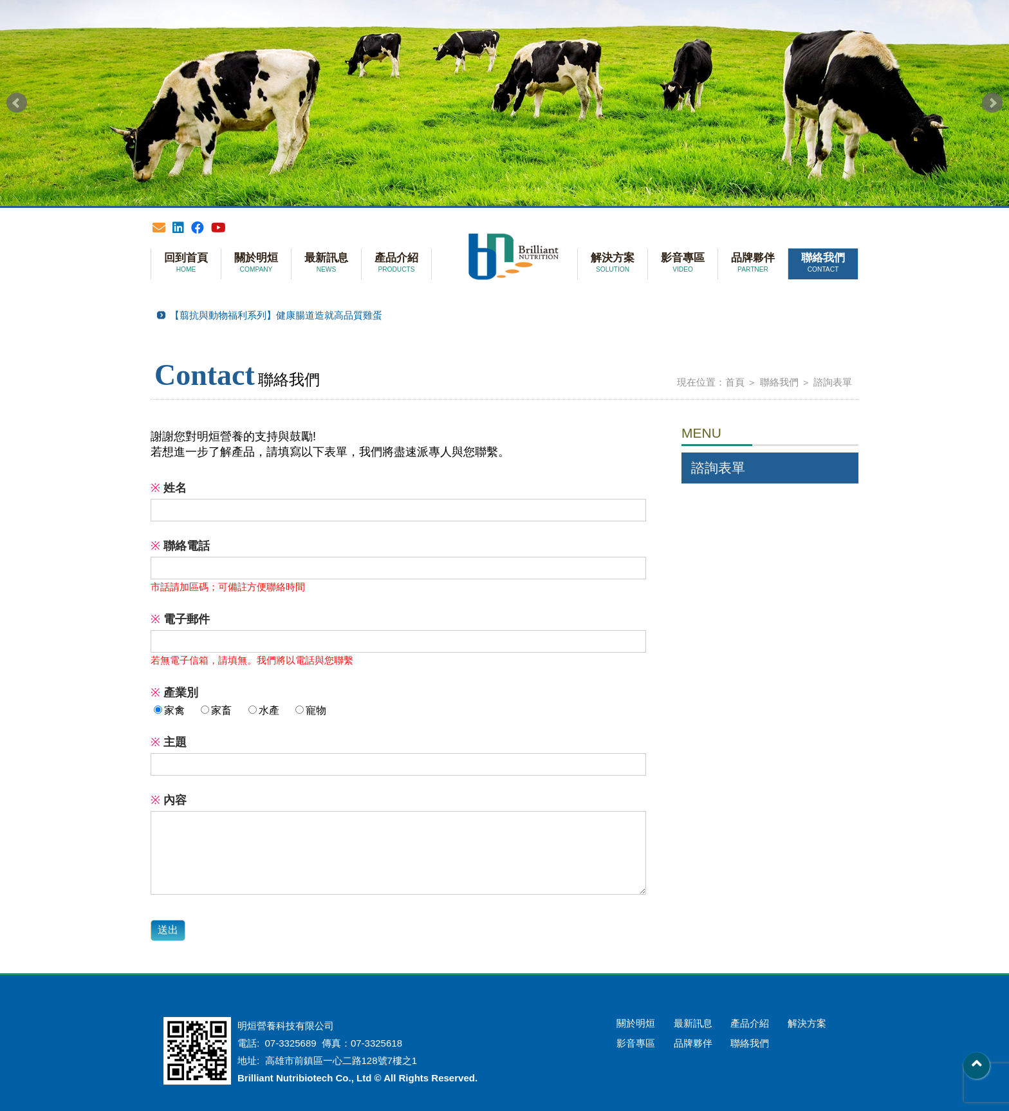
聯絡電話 (180, 545)
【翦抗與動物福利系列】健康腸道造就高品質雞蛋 (276, 315)
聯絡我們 (823, 263)
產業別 (174, 692)
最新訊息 (326, 263)
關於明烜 (256, 263)
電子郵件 (180, 619)
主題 (169, 742)
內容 (169, 800)
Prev (16, 103)
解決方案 (612, 263)
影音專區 (683, 263)
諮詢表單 (832, 382)
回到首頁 (186, 263)
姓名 (169, 487)
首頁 (735, 382)
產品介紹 (396, 263)
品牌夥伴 (753, 263)
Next (992, 103)
